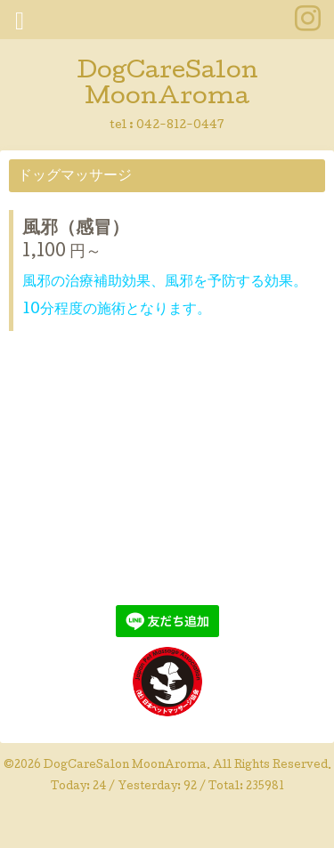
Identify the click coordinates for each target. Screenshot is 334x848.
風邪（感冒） (75, 229)
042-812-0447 (180, 126)
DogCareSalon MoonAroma (167, 85)
